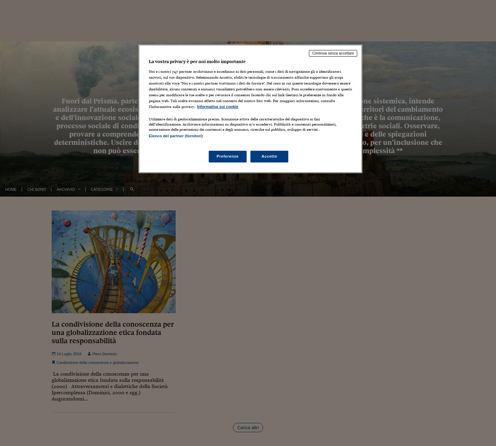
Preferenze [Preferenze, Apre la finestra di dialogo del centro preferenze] (228, 156)
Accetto (269, 156)
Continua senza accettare (333, 53)
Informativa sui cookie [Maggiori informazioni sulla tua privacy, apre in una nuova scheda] (217, 107)
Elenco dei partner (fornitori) (176, 136)
